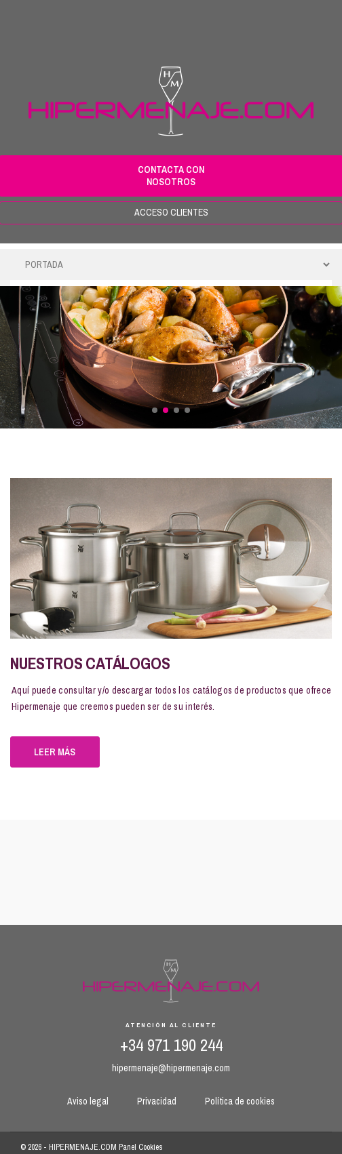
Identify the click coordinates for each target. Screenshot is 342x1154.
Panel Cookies (141, 1147)
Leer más (54, 752)
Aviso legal (88, 1101)
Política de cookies (240, 1101)
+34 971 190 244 (171, 1045)
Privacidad (156, 1101)
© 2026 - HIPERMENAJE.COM (69, 1147)
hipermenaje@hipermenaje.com (171, 1068)
